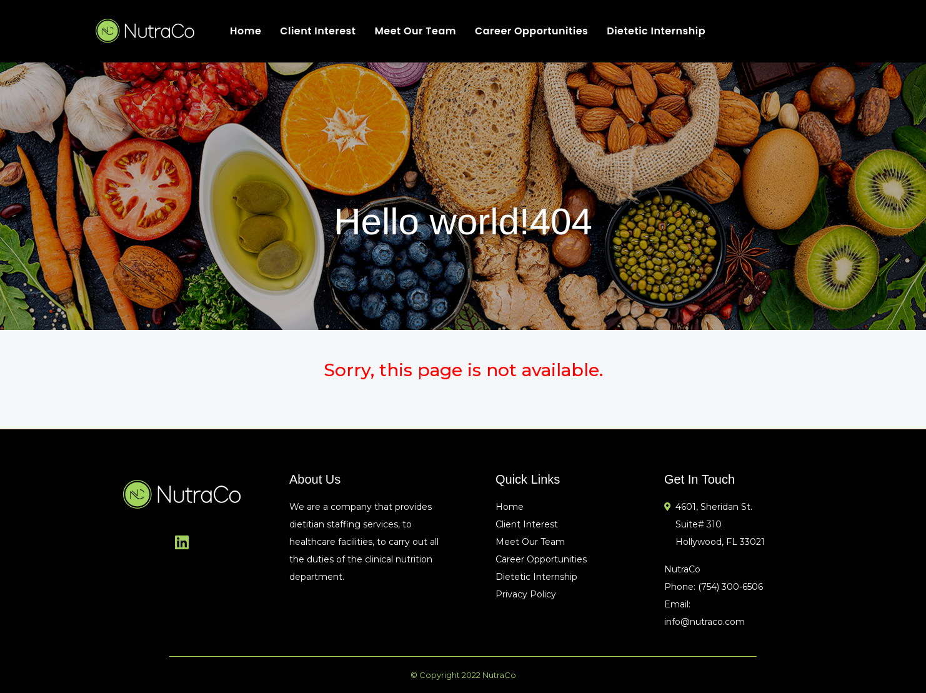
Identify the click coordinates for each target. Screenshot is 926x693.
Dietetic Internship (656, 31)
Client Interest (318, 31)
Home (245, 31)
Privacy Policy (525, 594)
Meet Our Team (415, 31)
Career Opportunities (531, 31)
